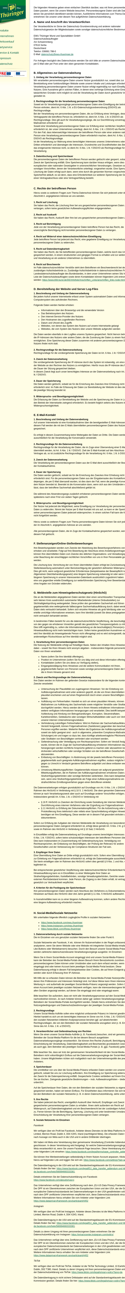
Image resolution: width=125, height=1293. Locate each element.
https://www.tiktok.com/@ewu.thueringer (61, 929)
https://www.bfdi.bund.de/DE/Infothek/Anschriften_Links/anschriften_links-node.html (83, 280)
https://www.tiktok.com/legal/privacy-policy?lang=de (97, 1272)
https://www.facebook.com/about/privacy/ (54, 1180)
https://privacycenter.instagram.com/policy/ (92, 1234)
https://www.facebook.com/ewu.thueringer (61, 922)
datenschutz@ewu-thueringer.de (57, 54)
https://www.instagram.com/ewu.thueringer (62, 925)
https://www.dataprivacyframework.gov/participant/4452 (61, 1201)
